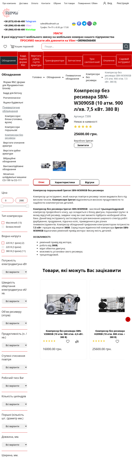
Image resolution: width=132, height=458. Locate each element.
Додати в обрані (65, 341)
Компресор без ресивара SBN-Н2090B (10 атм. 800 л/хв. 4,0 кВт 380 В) (103, 334)
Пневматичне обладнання (11, 109)
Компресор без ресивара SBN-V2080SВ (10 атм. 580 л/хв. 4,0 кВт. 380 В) (60, 334)
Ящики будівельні (13, 102)
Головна (37, 77)
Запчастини (74, 60)
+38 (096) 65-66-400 (18, 25)
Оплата (34, 3)
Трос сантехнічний (92, 60)
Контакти (45, 3)
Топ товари (69, 3)
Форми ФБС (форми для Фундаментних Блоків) (13, 85)
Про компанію (9, 3)
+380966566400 (86, 40)
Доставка (23, 3)
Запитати (83, 145)
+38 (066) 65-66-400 (20, 29)
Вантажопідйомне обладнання (12, 168)
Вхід (109, 3)
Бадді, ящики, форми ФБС (23, 60)
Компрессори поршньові (12, 128)
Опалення (108, 60)
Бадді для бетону (12, 93)
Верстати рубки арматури (11, 152)
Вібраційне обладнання (9, 160)
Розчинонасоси (12, 97)
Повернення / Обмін (88, 3)
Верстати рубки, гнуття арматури (36, 60)
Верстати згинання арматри (13, 144)
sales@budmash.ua (50, 23)
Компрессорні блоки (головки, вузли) (13, 119)
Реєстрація (123, 3)
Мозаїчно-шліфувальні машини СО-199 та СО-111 (14, 177)
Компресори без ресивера (14, 136)
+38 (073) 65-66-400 (20, 21)
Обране (57, 3)
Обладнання (9, 60)
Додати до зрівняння (73, 341)
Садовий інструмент (124, 60)
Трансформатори (54, 60)
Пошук (126, 46)
